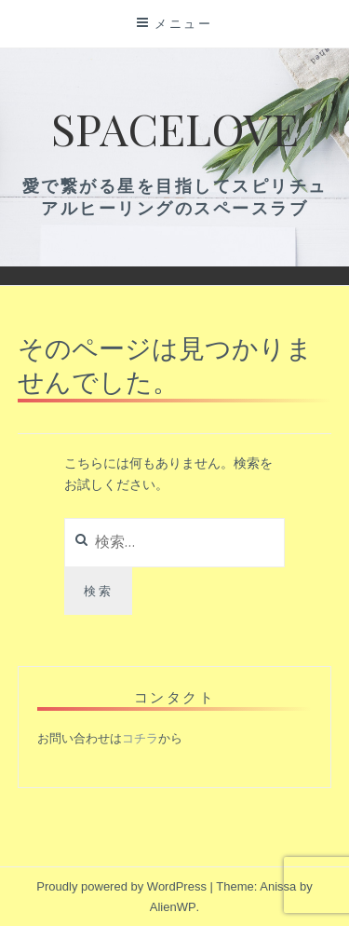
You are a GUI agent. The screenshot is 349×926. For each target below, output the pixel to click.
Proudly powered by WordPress (121, 886)
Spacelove (175, 127)
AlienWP (173, 907)
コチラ (140, 738)
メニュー (183, 23)
